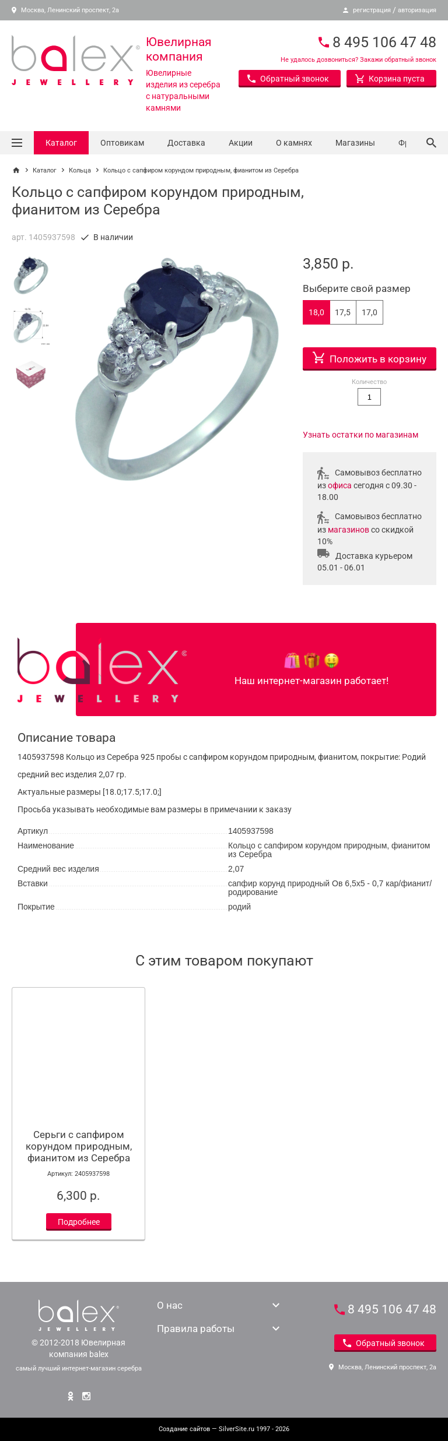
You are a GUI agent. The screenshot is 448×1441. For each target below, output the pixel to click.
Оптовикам (122, 142)
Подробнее (79, 1222)
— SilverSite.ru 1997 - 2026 (224, 1429)
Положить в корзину (369, 356)
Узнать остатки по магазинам (360, 434)
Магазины (355, 142)
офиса (340, 485)
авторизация (417, 10)
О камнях (294, 142)
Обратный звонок (288, 78)
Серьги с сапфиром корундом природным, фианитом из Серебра (79, 1146)
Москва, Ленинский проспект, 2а (65, 10)
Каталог (61, 142)
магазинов (348, 529)
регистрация (372, 10)
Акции (241, 142)
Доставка (186, 142)
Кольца (80, 170)
